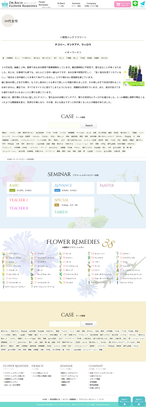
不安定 (82, 58)
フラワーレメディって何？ (14, 373)
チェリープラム (15, 257)
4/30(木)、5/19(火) (69, 190)
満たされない (47, 58)
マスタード (13, 270)
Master (107, 185)
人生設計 (90, 151)
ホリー (125, 262)
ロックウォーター (44, 274)
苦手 (91, 144)
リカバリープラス (126, 282)
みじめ (88, 132)
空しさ (61, 58)
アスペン (40, 253)
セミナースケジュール (69, 376)
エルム (11, 262)
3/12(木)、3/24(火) (24, 190)
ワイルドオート (15, 282)
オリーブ (69, 270)
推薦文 (63, 385)
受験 (97, 144)
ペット (141, 132)
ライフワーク (50, 151)
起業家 (27, 136)
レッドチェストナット (131, 270)
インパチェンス (72, 266)
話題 (79, 151)
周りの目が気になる (74, 140)
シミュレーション (81, 144)
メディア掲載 (95, 379)
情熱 (123, 151)
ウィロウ (69, 282)
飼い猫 (129, 147)
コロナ (63, 140)
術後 (138, 136)
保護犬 (131, 140)
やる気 (112, 140)
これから (12, 132)
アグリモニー (14, 253)
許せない (119, 136)
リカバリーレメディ (98, 282)
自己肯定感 (40, 132)
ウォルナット (71, 278)
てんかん (98, 151)
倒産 (74, 151)
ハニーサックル (15, 266)
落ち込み (37, 58)
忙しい (17, 58)
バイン (40, 278)
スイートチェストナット (132, 274)
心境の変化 (15, 140)
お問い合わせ (95, 388)
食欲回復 (74, 136)
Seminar (66, 366)
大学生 (103, 144)
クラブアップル (129, 257)
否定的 (116, 132)
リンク (101, 399)
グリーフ (44, 147)
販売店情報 (94, 385)
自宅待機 (93, 136)
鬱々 (50, 140)
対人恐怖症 (102, 132)
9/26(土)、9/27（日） (70, 205)
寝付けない (30, 144)
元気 (118, 140)
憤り (55, 58)
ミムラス (126, 266)
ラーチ (97, 266)
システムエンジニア (28, 140)
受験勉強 (5, 140)
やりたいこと (7, 147)
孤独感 (89, 58)
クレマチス (99, 257)
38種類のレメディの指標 (13, 379)
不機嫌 (68, 58)
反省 (69, 151)
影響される (39, 151)
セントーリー (100, 253)
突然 (22, 144)
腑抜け (4, 132)
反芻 (94, 132)
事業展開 (71, 132)
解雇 (53, 144)
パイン (97, 270)
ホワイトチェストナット (132, 278)
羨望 (81, 136)
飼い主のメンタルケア (106, 136)
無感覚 (125, 140)
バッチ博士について (40, 373)
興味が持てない (28, 132)
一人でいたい (33, 147)
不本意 (55, 132)
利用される (69, 144)
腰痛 (58, 151)
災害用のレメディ (11, 382)
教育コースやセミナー (69, 373)
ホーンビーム (42, 266)
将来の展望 (121, 144)
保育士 (56, 140)
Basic (14, 185)
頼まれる (60, 144)
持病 (67, 136)
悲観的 (96, 58)
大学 (109, 147)
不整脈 (134, 132)
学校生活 (11, 144)
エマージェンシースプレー (15, 286)
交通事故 (30, 151)
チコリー (69, 257)
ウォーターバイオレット (104, 278)
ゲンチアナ (41, 262)
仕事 (17, 144)
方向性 (24, 147)
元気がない (131, 144)
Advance (63, 185)
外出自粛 (97, 147)
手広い (53, 136)
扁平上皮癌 (111, 144)
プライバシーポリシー (87, 399)
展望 (109, 132)
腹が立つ (139, 140)
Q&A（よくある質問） (13, 385)
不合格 (69, 147)
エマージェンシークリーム (44, 286)
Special (61, 200)
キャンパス (6, 136)
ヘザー (97, 262)
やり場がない (26, 58)
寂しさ (75, 58)
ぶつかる (63, 132)
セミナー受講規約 (69, 399)
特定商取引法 (55, 399)
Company (96, 366)
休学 (3, 144)
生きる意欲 (108, 151)
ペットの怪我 (41, 140)
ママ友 (48, 132)
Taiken (61, 212)
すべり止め (80, 132)
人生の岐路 (40, 144)
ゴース (68, 262)
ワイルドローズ (43, 282)
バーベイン (13, 278)
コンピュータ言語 (90, 140)
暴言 (106, 140)
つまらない (36, 136)
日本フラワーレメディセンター (102, 373)
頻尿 (86, 136)
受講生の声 (65, 382)
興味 (63, 151)
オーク (40, 270)
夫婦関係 (9, 58)
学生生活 (128, 136)
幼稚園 (62, 147)
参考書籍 (93, 382)
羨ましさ (60, 136)
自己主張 (22, 151)
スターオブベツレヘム (103, 274)
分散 (19, 132)
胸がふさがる (87, 147)
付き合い (45, 136)
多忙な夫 (104, 58)
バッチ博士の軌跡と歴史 (42, 376)
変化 (104, 147)
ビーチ (68, 253)
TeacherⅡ (19, 208)
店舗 (48, 144)
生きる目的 (117, 147)
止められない (53, 147)
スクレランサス (72, 274)
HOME (44, 399)
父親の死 (117, 151)
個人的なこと (125, 132)
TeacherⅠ (19, 200)
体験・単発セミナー (69, 379)
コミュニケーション (9, 151)
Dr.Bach (37, 366)
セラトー (126, 253)
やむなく (77, 147)
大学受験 (17, 147)
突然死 (100, 140)
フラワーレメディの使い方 (14, 376)
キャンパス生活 (17, 136)
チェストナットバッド (46, 257)
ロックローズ (14, 274)
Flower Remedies (15, 366)
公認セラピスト (96, 376)
